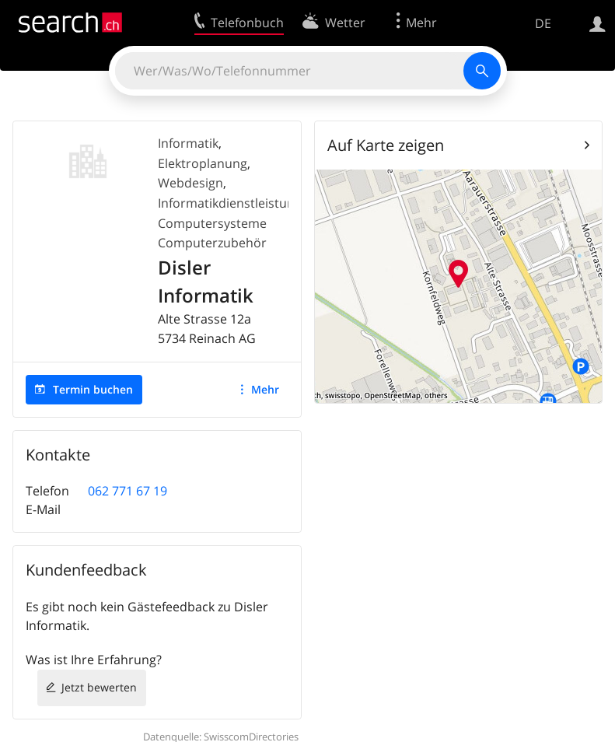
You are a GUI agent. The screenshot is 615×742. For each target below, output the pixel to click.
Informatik (188, 143)
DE (543, 23)
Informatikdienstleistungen (237, 203)
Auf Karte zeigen (385, 145)
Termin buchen (93, 389)
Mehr (265, 389)
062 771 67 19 (127, 490)
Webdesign (190, 182)
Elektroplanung (202, 163)
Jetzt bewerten (99, 687)
